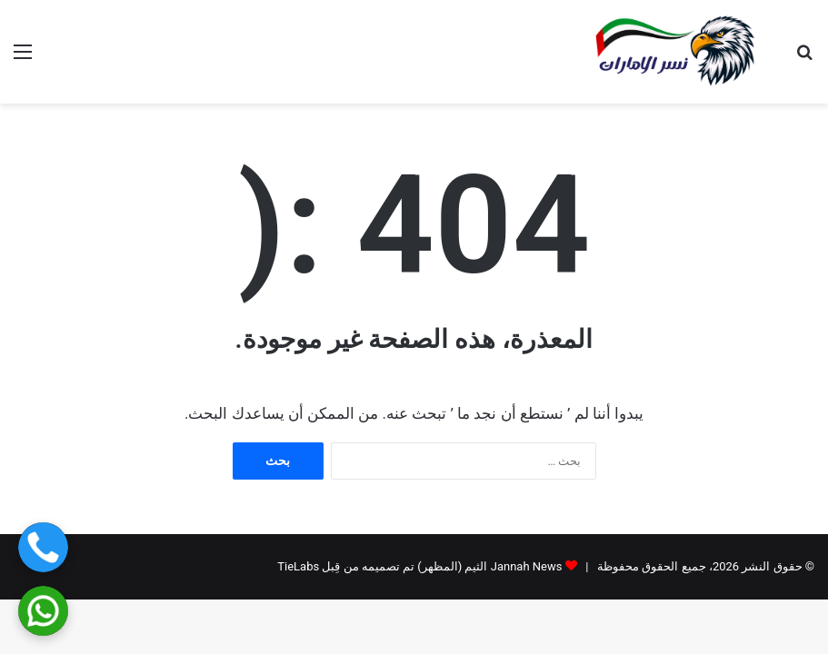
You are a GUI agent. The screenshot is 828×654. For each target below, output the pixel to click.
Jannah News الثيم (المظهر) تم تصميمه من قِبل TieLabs (419, 566)
